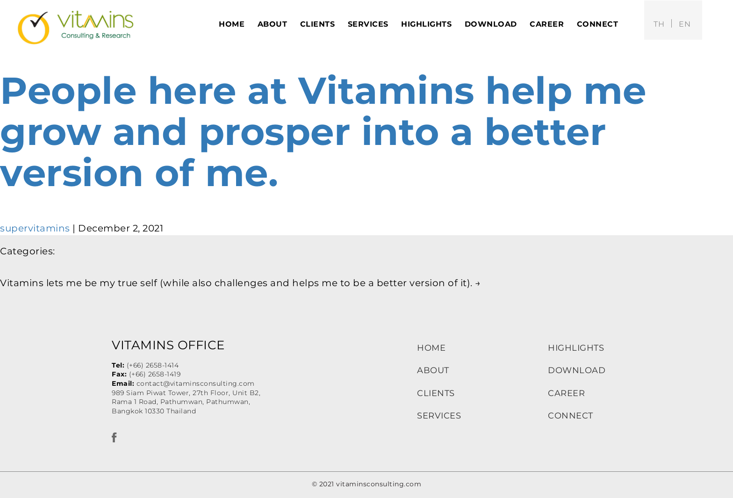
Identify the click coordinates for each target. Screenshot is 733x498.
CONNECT (570, 416)
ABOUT (433, 370)
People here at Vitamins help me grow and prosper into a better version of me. (323, 131)
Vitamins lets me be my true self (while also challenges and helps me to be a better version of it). (240, 283)
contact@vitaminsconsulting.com (196, 383)
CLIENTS (436, 393)
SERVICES (439, 416)
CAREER (566, 393)
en (684, 24)
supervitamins (35, 228)
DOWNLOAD (576, 370)
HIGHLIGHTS (576, 348)
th (659, 24)
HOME (431, 348)
